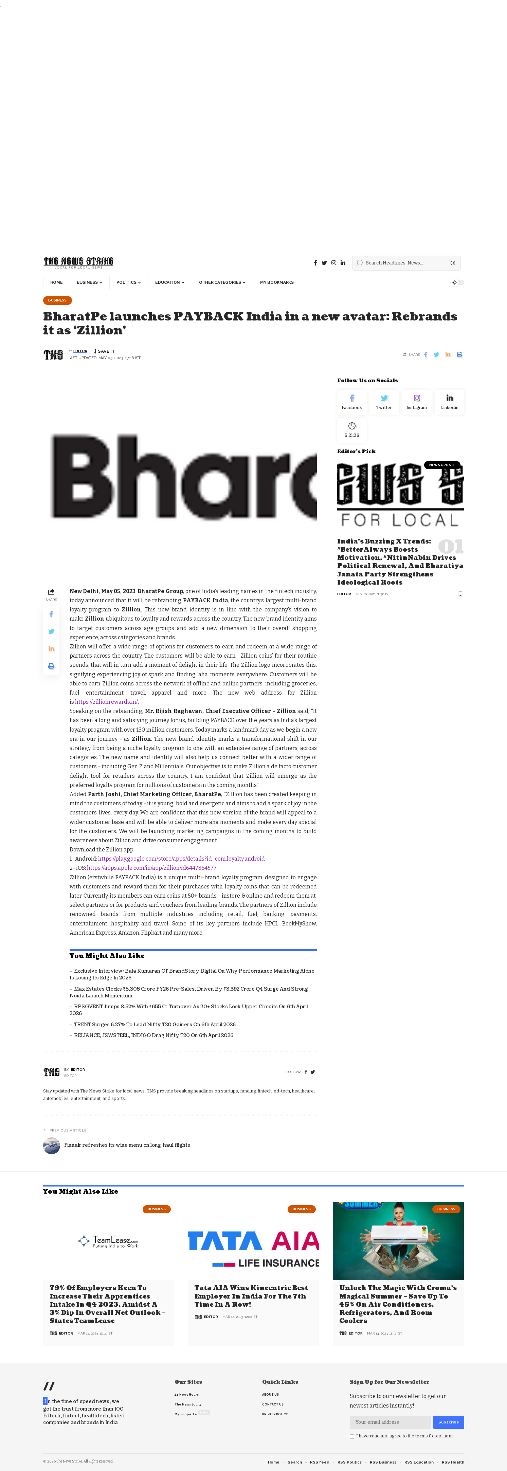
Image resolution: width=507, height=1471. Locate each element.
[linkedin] (343, 263)
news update (442, 469)
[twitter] (313, 1072)
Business (59, 300)
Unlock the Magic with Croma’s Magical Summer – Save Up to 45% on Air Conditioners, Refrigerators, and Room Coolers (398, 1305)
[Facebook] (315, 263)
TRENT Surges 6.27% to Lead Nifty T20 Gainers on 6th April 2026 (155, 1025)
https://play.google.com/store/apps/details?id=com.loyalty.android (181, 859)
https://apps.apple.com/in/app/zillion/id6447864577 (152, 868)
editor (80, 351)
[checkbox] (352, 1437)
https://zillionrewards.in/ (106, 702)
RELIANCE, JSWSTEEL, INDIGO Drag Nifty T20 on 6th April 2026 (153, 1036)
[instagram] (334, 263)
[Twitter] (324, 263)
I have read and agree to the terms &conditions (405, 1436)
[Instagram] (417, 404)
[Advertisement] (204, 130)
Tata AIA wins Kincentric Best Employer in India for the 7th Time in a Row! (251, 1297)
